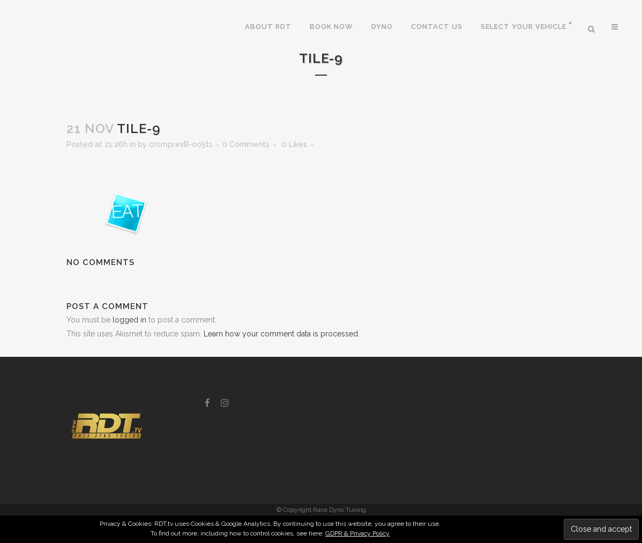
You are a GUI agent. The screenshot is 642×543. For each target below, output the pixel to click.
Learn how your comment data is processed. (282, 333)
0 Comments (246, 144)
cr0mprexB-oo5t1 (181, 144)
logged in (129, 319)
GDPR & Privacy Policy (357, 533)
